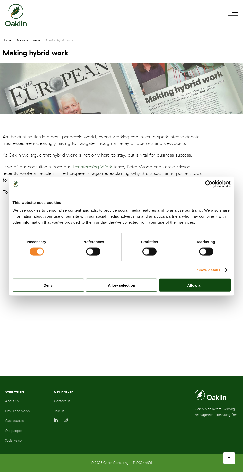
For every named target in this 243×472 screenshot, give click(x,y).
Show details (208, 270)
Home (7, 40)
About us (12, 401)
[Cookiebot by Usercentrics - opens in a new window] (209, 184)
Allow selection (121, 285)
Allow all (195, 285)
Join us (59, 411)
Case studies (14, 421)
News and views (28, 40)
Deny (48, 285)
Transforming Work (92, 167)
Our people (13, 431)
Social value (13, 440)
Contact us (62, 401)
